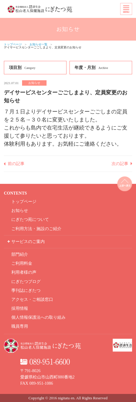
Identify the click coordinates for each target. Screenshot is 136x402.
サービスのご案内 (28, 241)
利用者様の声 (23, 272)
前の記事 (16, 163)
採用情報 (19, 308)
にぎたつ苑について (30, 219)
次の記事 (120, 163)
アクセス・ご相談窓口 (32, 299)
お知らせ (19, 210)
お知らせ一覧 (38, 44)
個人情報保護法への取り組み (38, 317)
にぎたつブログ (26, 281)
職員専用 (19, 326)
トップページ (13, 44)
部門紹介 (19, 254)
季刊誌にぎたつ (26, 290)
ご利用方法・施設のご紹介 (36, 229)
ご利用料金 (21, 263)
